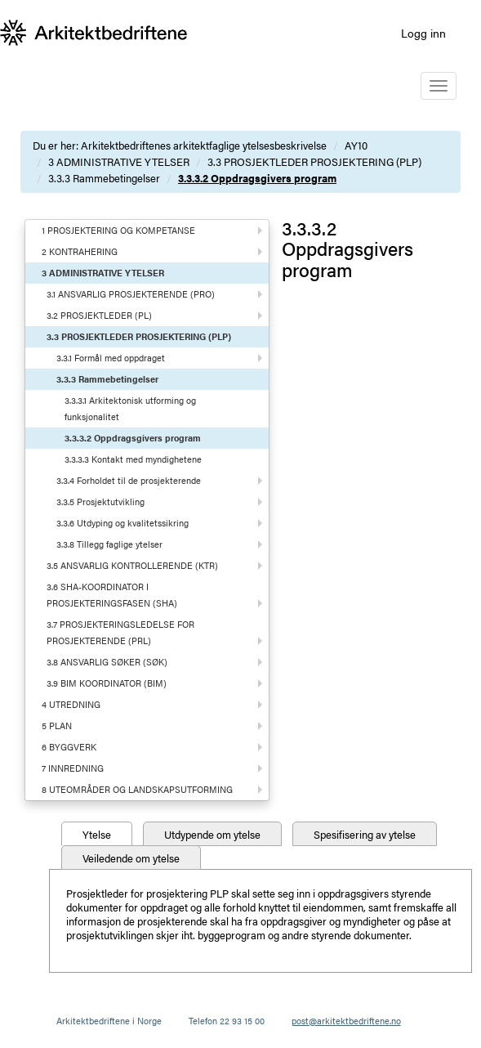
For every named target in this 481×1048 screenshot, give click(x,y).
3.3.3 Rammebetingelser (104, 178)
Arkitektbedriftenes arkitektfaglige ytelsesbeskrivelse (204, 145)
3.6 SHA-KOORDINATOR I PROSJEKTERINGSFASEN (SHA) (112, 594)
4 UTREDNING (71, 704)
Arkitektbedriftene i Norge (109, 1020)
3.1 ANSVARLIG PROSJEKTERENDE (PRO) (131, 294)
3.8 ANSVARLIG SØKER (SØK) (107, 662)
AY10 (356, 145)
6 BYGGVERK (69, 747)
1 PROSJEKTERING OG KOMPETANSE (118, 230)
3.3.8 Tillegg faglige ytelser (109, 544)
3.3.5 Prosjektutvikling (100, 501)
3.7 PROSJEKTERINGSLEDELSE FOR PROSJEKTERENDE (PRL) (120, 632)
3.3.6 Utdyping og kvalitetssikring (122, 523)
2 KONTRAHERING (80, 251)
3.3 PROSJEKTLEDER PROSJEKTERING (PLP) (314, 161)
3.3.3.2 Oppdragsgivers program (257, 178)
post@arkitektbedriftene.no (346, 1020)
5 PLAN (57, 725)
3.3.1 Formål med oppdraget (110, 358)
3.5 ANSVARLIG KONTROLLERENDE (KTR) (132, 565)
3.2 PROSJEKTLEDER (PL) (99, 315)
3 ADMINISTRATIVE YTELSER (118, 161)
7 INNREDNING (73, 768)
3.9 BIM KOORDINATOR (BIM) (107, 683)
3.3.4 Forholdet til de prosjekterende (128, 480)
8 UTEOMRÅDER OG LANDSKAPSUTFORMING (137, 789)
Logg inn (423, 33)
